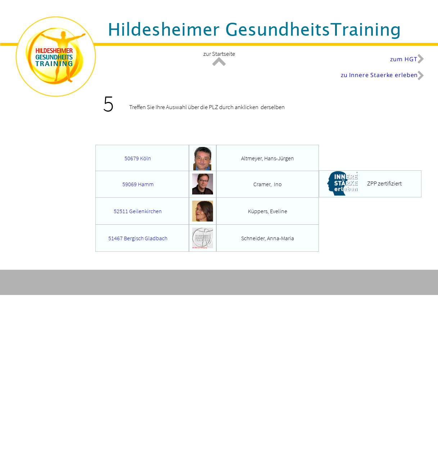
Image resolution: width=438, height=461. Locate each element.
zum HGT (403, 59)
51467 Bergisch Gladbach (137, 238)
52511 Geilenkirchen (138, 211)
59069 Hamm (138, 184)
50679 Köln (138, 158)
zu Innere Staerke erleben (379, 75)
